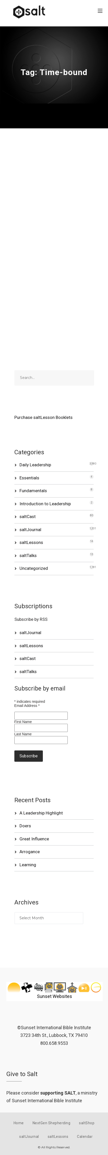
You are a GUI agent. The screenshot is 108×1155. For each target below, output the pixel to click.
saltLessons (31, 542)
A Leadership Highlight (41, 813)
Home (19, 1123)
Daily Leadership (35, 464)
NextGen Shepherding (52, 1123)
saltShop (86, 1123)
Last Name (23, 734)
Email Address (27, 706)
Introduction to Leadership (45, 503)
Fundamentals (33, 490)
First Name (23, 722)
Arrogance (29, 851)
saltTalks (28, 555)
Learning (27, 864)
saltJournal (30, 529)
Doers (25, 825)
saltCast (27, 516)
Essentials (29, 477)
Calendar (85, 1137)
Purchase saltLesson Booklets (43, 417)
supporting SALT (58, 1093)
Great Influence (34, 838)
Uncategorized (33, 568)
